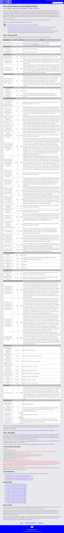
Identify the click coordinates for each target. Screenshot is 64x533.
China (15, 434)
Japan (45, 434)
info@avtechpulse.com (54, 16)
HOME (4, 4)
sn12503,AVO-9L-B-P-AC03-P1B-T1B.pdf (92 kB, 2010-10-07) (19, 478)
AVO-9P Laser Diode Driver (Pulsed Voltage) (15, 498)
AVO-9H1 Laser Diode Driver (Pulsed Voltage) (16, 495)
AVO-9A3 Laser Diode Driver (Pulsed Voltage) (16, 485)
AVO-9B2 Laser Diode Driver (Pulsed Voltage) (16, 491)
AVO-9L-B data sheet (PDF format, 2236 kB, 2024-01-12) (19, 22)
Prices (17, 8)
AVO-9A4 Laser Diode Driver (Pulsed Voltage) (16, 487)
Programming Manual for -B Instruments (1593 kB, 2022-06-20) (22, 31)
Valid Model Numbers (23, 8)
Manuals (13, 8)
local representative (23, 436)
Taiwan (57, 434)
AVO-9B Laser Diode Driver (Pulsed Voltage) (15, 488)
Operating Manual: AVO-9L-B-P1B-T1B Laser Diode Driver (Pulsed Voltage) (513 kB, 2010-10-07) (30, 29)
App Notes (60, 0)
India (42, 434)
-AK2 (17, 61)
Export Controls (36, 8)
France (34, 434)
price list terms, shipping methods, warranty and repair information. (39, 430)
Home (21, 523)
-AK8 (16, 68)
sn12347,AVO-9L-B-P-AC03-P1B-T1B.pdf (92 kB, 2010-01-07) (19, 479)
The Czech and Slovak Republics (24, 434)
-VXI (17, 80)
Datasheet (9, 8)
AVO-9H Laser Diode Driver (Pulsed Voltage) (15, 494)
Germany (38, 434)
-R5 (17, 258)
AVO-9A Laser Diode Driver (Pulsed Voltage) (15, 484)
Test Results (30, 8)
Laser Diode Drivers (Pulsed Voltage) (28, 4)
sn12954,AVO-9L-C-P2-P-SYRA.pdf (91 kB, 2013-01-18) (17, 475)
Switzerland (52, 434)
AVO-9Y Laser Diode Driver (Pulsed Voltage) (15, 502)
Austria (11, 434)
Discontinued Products (51, 0)
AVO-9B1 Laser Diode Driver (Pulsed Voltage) (15, 489)
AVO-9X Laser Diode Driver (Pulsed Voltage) (15, 501)
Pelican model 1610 (31, 395)
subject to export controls (44, 37)
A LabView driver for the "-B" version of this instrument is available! (21, 25)
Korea (48, 434)
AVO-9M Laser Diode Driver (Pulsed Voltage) (15, 497)
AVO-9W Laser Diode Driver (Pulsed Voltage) (15, 499)
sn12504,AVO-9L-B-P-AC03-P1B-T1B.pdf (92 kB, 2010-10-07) (19, 477)
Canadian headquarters (31, 441)
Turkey (6, 436)
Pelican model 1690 (28, 394)
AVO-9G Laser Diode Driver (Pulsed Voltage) (15, 492)
